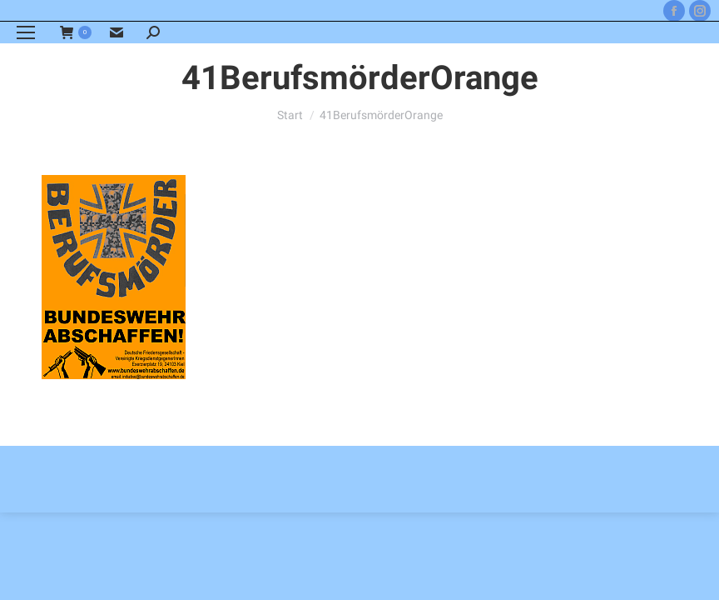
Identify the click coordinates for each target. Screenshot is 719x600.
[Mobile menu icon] (25, 32)
